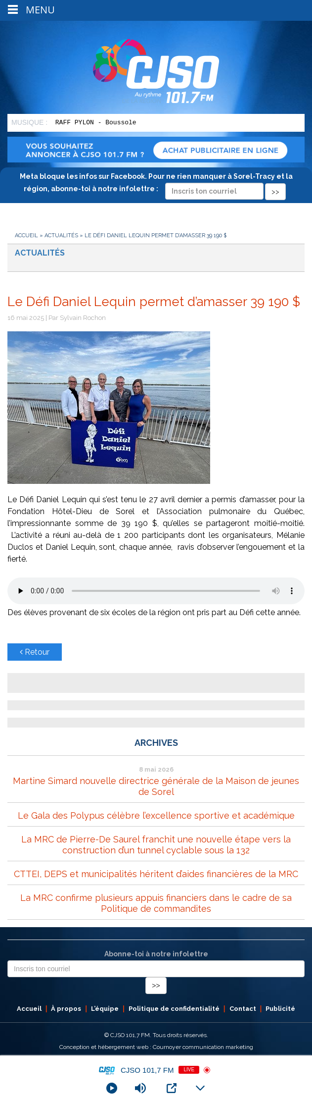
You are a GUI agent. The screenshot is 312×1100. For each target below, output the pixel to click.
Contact (242, 1008)
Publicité (280, 1008)
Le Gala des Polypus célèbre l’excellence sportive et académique (156, 815)
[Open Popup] (171, 1088)
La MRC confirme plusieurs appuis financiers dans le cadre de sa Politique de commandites (156, 903)
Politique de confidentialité (174, 1008)
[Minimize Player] (200, 1088)
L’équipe (105, 1008)
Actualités (61, 235)
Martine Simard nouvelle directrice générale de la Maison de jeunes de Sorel (156, 786)
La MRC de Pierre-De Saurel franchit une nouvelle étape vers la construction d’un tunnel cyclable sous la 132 (156, 844)
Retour (34, 652)
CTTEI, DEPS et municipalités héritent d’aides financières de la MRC (156, 874)
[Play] (112, 1088)
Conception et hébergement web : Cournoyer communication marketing (156, 1047)
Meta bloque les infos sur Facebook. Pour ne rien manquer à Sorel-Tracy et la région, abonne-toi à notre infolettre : (156, 183)
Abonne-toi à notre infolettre (156, 954)
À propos (66, 1008)
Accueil (26, 235)
